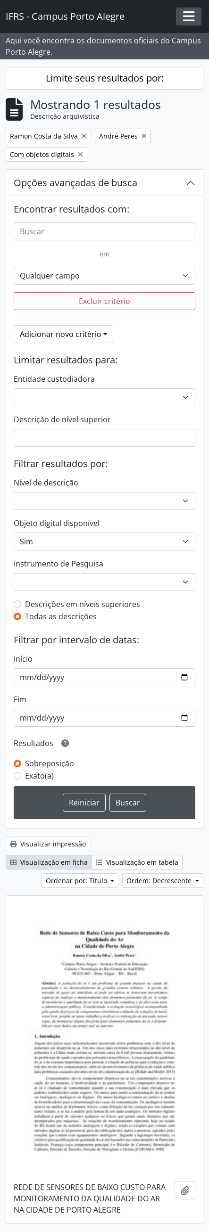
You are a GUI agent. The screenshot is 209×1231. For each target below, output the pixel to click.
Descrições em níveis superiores (82, 604)
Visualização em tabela (137, 862)
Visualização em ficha (49, 862)
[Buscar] (104, 231)
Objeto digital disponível (57, 523)
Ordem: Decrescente (159, 880)
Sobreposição (49, 763)
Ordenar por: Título (77, 880)
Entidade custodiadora (54, 379)
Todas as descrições (61, 616)
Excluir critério (104, 301)
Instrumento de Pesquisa (58, 563)
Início (23, 659)
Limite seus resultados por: (105, 78)
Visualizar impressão (48, 843)
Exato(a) (39, 776)
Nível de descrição (46, 482)
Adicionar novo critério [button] (60, 334)
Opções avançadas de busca (75, 182)
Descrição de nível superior (62, 419)
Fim (20, 699)
